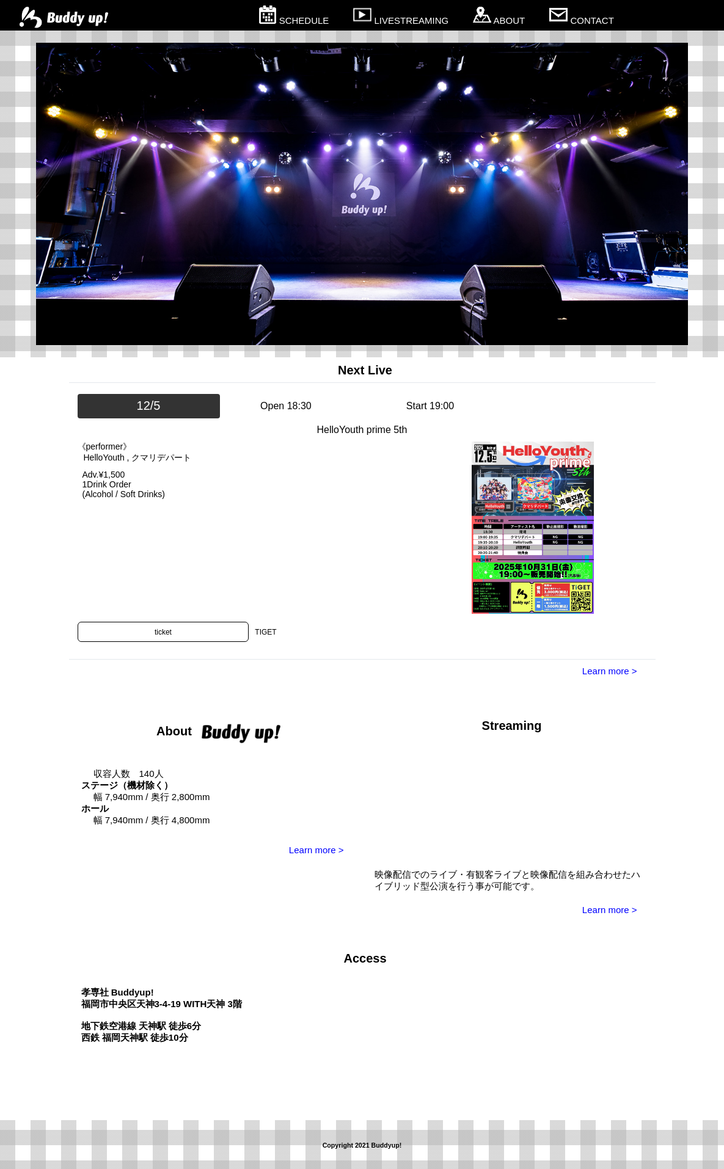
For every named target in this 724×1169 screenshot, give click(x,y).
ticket (163, 632)
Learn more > (609, 671)
